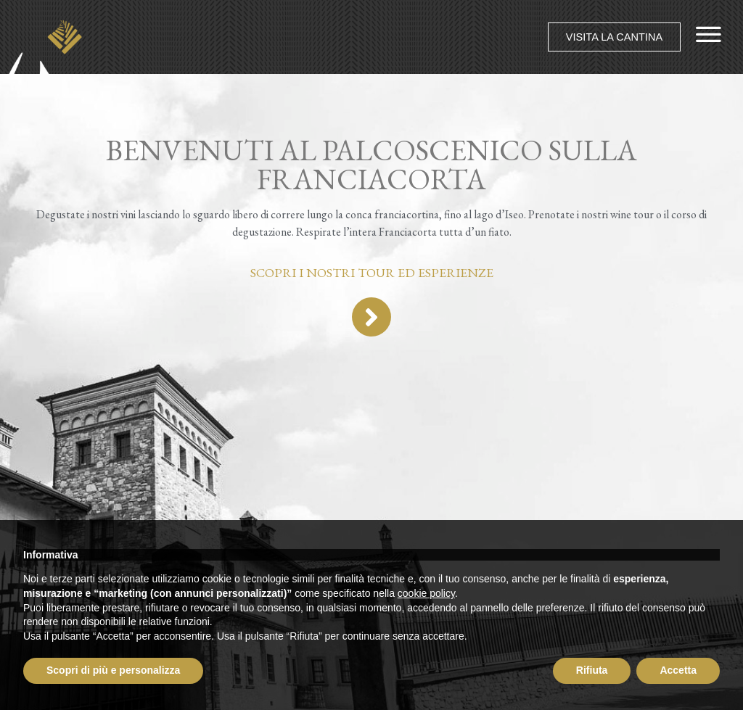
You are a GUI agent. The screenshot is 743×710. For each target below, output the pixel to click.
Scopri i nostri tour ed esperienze (371, 272)
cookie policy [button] (426, 593)
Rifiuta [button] (592, 670)
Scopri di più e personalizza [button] (113, 670)
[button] (613, 36)
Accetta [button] (678, 670)
